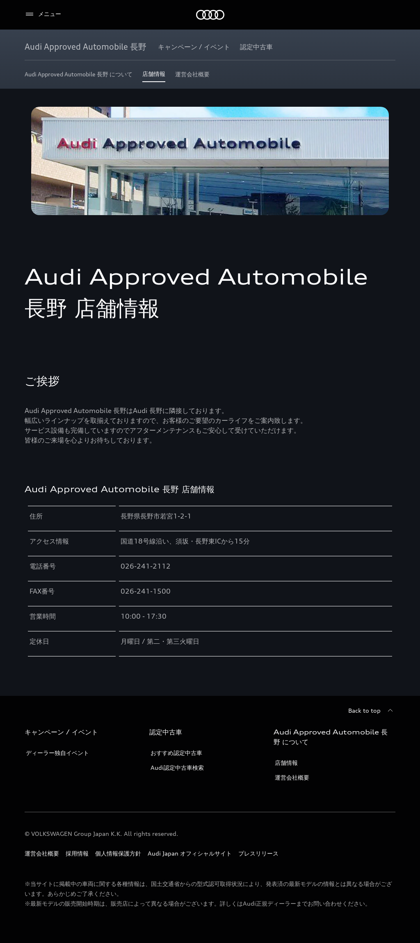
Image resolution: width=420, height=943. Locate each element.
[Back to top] (371, 711)
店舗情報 (286, 762)
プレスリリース (258, 853)
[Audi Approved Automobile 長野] (85, 46)
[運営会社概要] (192, 76)
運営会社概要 (292, 777)
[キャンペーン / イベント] (194, 46)
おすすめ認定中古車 (176, 752)
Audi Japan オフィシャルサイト (190, 853)
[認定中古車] (256, 46)
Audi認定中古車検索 (177, 767)
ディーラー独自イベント (57, 752)
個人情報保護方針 (118, 853)
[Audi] (210, 15)
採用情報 (77, 853)
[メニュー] (43, 14)
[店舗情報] (153, 76)
